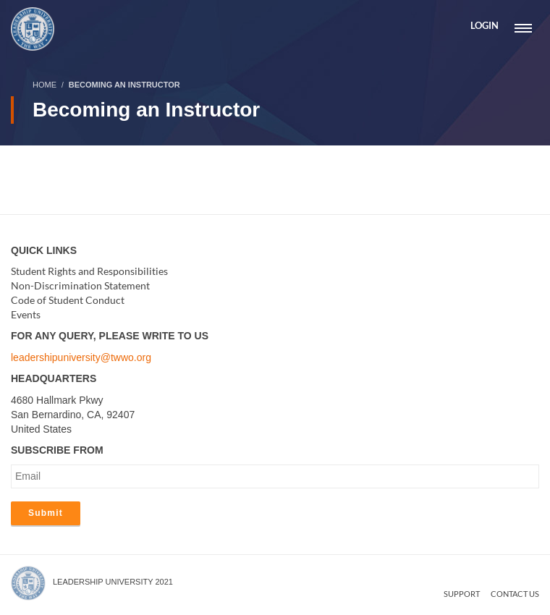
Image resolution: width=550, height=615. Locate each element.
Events (26, 314)
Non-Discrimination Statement (80, 285)
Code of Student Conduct (67, 300)
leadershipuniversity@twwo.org (81, 357)
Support (462, 593)
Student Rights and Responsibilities (89, 271)
